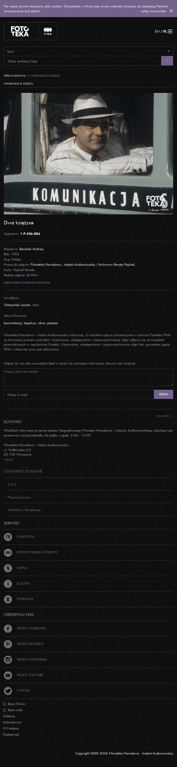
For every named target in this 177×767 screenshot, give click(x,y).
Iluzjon (17, 583)
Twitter (17, 690)
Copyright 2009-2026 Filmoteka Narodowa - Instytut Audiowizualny (124, 753)
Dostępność (11, 734)
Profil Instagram (25, 659)
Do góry (165, 416)
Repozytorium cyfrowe (30, 552)
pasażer (52, 323)
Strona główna (15, 75)
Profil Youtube (23, 675)
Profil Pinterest (24, 644)
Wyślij (163, 394)
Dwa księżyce (19, 222)
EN (157, 31)
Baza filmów (14, 704)
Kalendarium (12, 722)
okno (41, 323)
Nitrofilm (19, 599)
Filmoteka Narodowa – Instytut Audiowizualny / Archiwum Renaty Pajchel (82, 264)
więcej (8, 459)
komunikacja (13, 323)
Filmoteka (19, 536)
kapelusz (30, 323)
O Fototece (11, 728)
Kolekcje (9, 716)
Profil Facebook (25, 628)
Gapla (15, 568)
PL (165, 31)
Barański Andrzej (31, 249)
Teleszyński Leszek (17, 305)
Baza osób (13, 710)
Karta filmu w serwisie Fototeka (27, 282)
